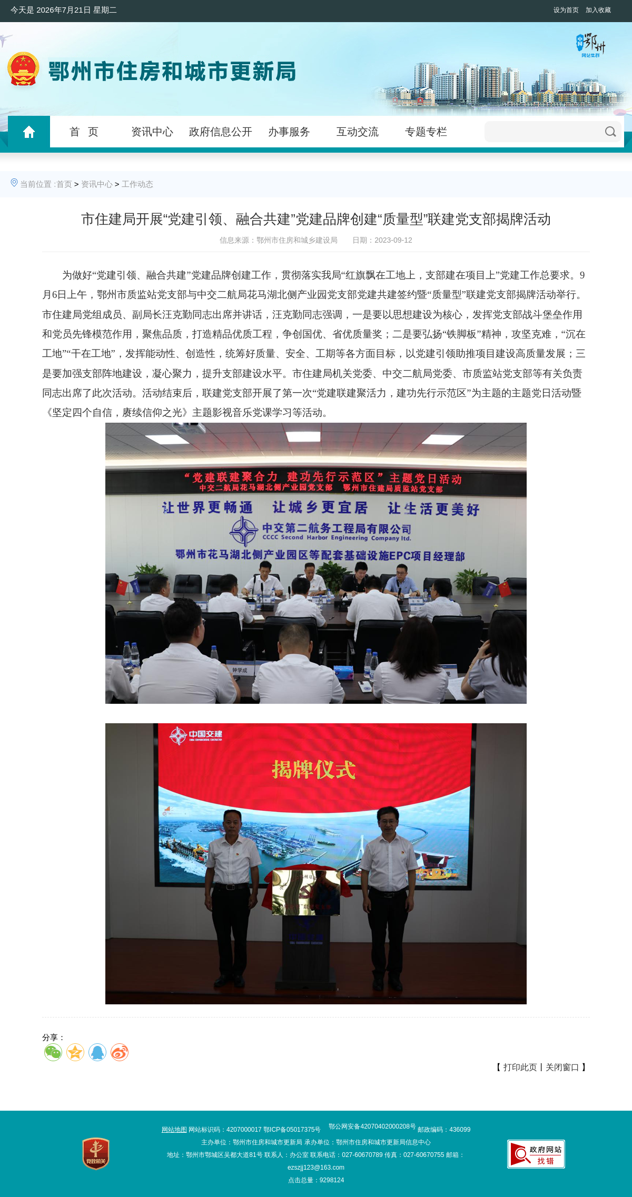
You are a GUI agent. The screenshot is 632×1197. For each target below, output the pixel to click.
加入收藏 (598, 10)
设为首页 (566, 10)
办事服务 (289, 131)
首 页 (84, 131)
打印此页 (520, 1067)
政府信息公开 (220, 131)
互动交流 (358, 131)
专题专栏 (426, 131)
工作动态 (137, 183)
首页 (64, 183)
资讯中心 (152, 131)
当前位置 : (38, 183)
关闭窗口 (562, 1067)
